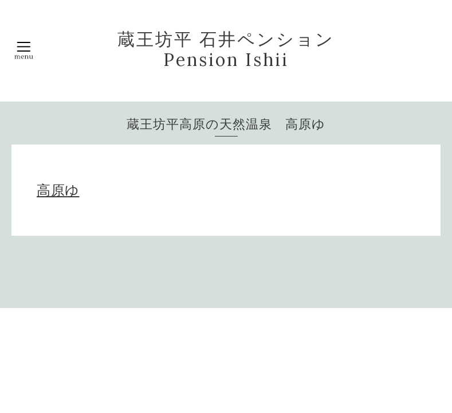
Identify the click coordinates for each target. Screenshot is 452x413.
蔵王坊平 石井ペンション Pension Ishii (226, 49)
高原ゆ (58, 190)
